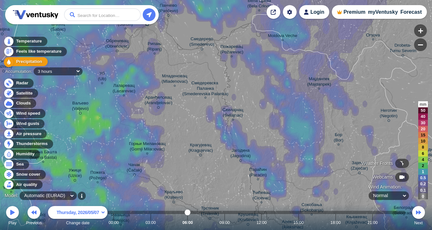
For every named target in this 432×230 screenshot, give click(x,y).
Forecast (411, 12)
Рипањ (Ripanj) (154, 47)
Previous (34, 216)
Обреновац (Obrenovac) (117, 44)
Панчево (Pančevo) (168, 9)
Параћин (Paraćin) (258, 173)
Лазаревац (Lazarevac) (124, 89)
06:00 (187, 222)
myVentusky (383, 12)
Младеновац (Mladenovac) (175, 79)
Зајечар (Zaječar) (359, 166)
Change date (78, 216)
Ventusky (34, 14)
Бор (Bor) (338, 138)
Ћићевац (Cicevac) (261, 196)
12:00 (261, 222)
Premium (354, 12)
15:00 (298, 222)
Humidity (22, 154)
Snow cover (24, 174)
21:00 (372, 222)
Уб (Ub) (102, 77)
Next (418, 216)
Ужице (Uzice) (75, 174)
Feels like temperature (35, 51)
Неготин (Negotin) (388, 114)
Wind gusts (24, 123)
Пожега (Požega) (98, 176)
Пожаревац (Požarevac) (231, 50)
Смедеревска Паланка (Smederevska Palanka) (205, 89)
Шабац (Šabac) (58, 27)
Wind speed (24, 113)
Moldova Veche (282, 36)
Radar (18, 83)
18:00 (336, 222)
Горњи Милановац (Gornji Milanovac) (147, 147)
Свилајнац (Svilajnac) (232, 113)
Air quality (23, 184)
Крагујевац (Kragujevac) (200, 148)
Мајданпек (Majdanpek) (319, 82)
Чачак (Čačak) (134, 168)
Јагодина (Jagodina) (240, 154)
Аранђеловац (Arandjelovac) (158, 101)
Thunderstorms (28, 144)
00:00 (113, 222)
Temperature (25, 41)
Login (317, 12)
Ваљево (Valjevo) (80, 107)
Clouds (20, 103)
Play (12, 216)
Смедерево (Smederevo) (201, 42)
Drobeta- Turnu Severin (402, 49)
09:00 (225, 222)
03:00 (151, 222)
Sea (16, 164)
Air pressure (25, 134)
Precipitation (25, 61)
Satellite (21, 93)
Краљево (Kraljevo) (173, 195)
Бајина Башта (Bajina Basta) (43, 156)
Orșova (373, 36)
